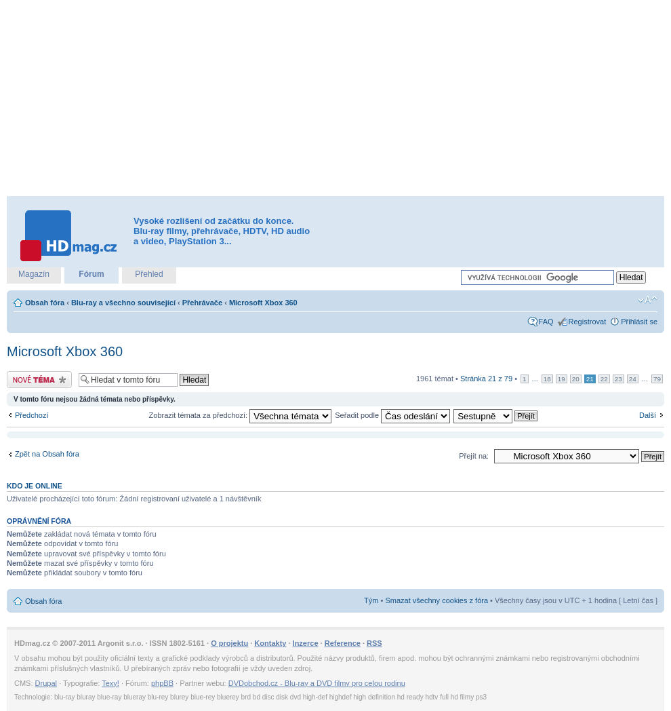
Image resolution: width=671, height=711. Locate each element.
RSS (374, 643)
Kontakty (270, 643)
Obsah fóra (44, 303)
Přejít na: (474, 456)
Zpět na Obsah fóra (47, 454)
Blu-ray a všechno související (123, 303)
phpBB (162, 683)
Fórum (91, 274)
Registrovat (588, 322)
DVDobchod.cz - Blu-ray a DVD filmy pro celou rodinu (316, 683)
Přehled (149, 274)
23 (618, 379)
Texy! (110, 683)
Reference (343, 643)
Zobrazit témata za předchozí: (240, 415)
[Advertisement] (258, 98)
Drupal (46, 683)
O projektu (229, 643)
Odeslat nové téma (39, 379)
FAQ (546, 322)
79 (657, 379)
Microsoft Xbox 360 (263, 303)
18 (547, 379)
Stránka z (486, 378)
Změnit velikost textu (647, 300)
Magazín (33, 274)
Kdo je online (34, 486)
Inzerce (306, 643)
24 (632, 379)
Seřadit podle (392, 415)
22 (604, 379)
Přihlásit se (639, 322)
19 (561, 379)
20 (576, 379)
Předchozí (32, 415)
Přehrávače (202, 303)
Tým (371, 600)
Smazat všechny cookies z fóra (436, 600)
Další (647, 415)
